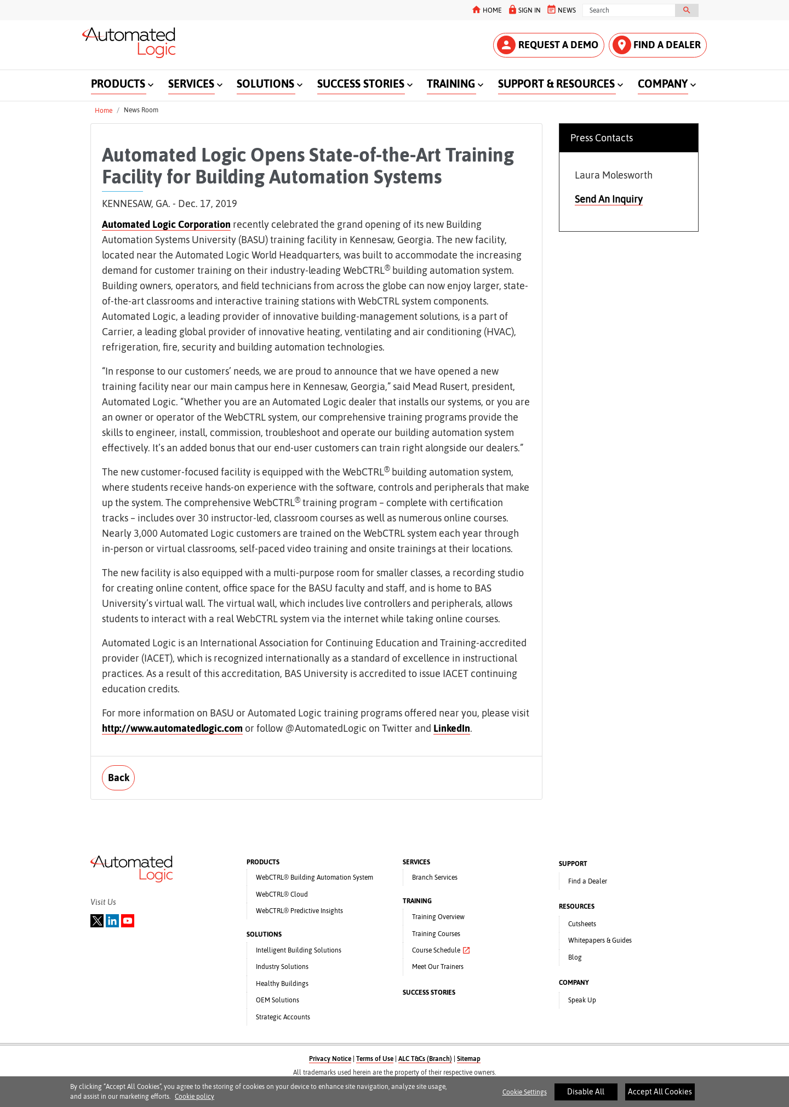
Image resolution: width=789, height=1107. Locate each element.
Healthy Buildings (282, 984)
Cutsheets (582, 924)
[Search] (629, 10)
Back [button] (118, 777)
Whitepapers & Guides (600, 940)
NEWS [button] (561, 9)
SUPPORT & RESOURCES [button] (556, 83)
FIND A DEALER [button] (657, 45)
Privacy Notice (330, 1059)
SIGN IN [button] (523, 9)
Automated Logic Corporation (166, 224)
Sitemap (469, 1059)
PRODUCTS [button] (118, 83)
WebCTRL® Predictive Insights (299, 911)
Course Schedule (441, 950)
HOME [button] (486, 9)
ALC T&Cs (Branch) (425, 1059)
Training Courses (436, 934)
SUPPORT (573, 864)
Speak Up (582, 1000)
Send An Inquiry (609, 199)
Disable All (585, 1095)
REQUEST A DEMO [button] (547, 45)
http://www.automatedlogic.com (172, 728)
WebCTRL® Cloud (282, 894)
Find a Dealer (587, 881)
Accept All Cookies (660, 1095)
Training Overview (438, 917)
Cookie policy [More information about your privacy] (194, 1100)
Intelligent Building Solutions (298, 950)
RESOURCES (576, 906)
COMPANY (574, 982)
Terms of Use (374, 1059)
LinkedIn (451, 728)
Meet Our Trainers (438, 967)
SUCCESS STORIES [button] (360, 83)
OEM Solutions (277, 1000)
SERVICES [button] (191, 83)
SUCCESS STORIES (429, 992)
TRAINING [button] (451, 83)
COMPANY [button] (663, 83)
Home (103, 110)
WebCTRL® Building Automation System (314, 877)
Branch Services (435, 877)
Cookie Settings (524, 1095)
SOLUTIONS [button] (265, 83)
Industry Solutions (282, 967)
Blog (575, 957)
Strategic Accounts (283, 1017)
